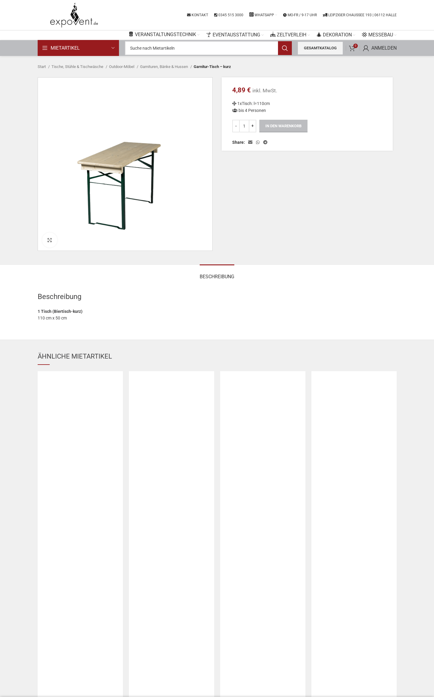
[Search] (208, 48)
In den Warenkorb (283, 126)
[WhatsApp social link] (257, 142)
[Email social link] (250, 142)
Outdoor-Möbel (122, 66)
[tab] (217, 273)
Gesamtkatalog (320, 48)
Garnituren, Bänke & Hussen (164, 66)
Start (42, 66)
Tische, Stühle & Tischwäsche (78, 66)
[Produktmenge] (244, 126)
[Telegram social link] (265, 142)
